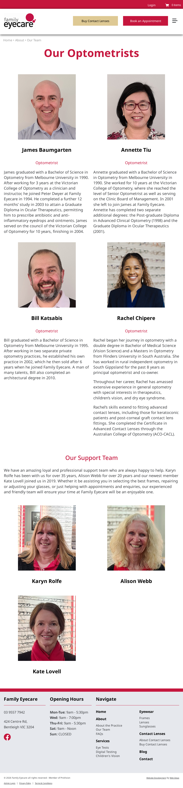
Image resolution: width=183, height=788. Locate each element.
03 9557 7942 (14, 712)
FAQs (99, 734)
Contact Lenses (152, 733)
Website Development (156, 777)
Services (103, 741)
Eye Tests (102, 747)
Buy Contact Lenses (95, 21)
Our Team (34, 40)
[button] (176, 14)
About (19, 40)
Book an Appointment (145, 21)
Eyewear (146, 711)
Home (7, 40)
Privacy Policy (25, 783)
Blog (143, 751)
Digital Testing (106, 752)
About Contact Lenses (154, 740)
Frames (144, 718)
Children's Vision (108, 756)
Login (152, 5)
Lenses (144, 722)
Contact (146, 759)
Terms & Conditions (43, 783)
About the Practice (109, 725)
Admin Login (9, 783)
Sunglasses (147, 726)
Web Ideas (174, 777)
